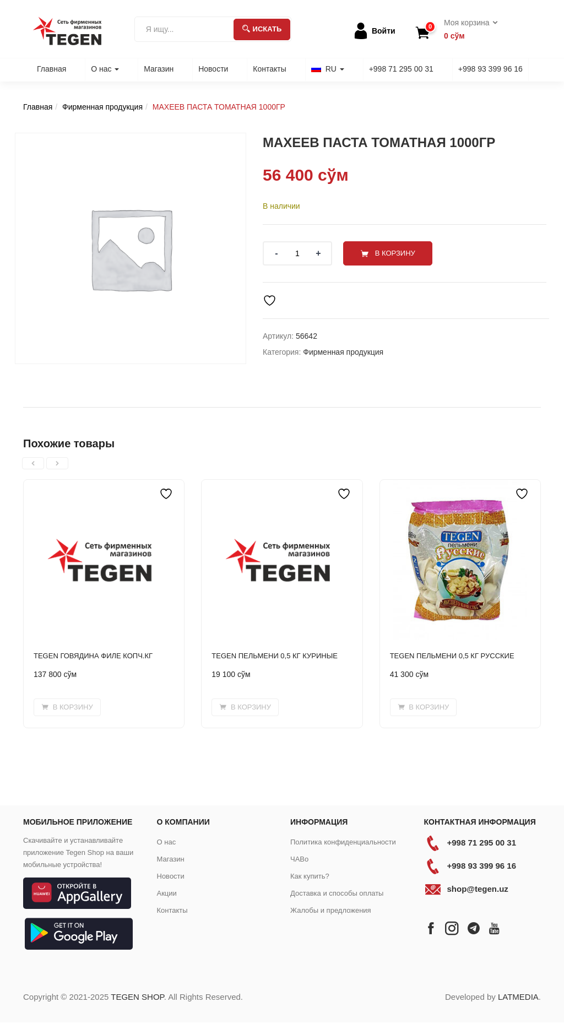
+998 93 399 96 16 (490, 68)
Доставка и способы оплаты (336, 893)
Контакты (269, 68)
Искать (262, 29)
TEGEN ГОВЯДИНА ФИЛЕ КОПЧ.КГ (93, 656)
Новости (213, 68)
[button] (467, 30)
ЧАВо (299, 859)
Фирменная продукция (102, 106)
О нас (105, 68)
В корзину (395, 253)
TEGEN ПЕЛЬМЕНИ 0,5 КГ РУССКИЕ (452, 656)
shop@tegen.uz (477, 888)
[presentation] (33, 463)
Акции (167, 893)
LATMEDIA (518, 996)
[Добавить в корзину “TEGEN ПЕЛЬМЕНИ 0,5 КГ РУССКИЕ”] (423, 707)
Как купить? (309, 876)
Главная (51, 68)
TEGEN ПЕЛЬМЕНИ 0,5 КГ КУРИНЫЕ (275, 656)
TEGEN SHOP (137, 996)
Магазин (158, 68)
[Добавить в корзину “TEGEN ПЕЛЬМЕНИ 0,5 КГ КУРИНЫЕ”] (245, 707)
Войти (383, 30)
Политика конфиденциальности (343, 842)
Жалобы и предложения (330, 910)
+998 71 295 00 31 (401, 68)
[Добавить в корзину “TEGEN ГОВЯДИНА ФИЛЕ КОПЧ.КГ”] (67, 707)
